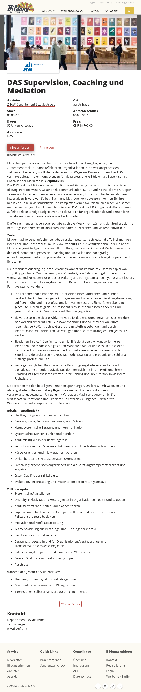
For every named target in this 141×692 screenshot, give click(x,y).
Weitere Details (70, 604)
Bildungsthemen (18, 665)
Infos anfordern (20, 147)
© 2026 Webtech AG (21, 686)
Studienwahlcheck (52, 665)
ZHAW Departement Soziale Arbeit (31, 104)
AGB (76, 671)
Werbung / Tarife (118, 676)
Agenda (12, 676)
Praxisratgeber (50, 660)
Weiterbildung (72, 11)
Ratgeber (112, 11)
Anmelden (47, 147)
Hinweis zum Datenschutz (21, 154)
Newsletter (14, 660)
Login (110, 671)
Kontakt (111, 660)
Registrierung (115, 665)
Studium (48, 11)
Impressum (81, 665)
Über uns (79, 660)
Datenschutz (82, 676)
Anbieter (13, 671)
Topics (94, 11)
